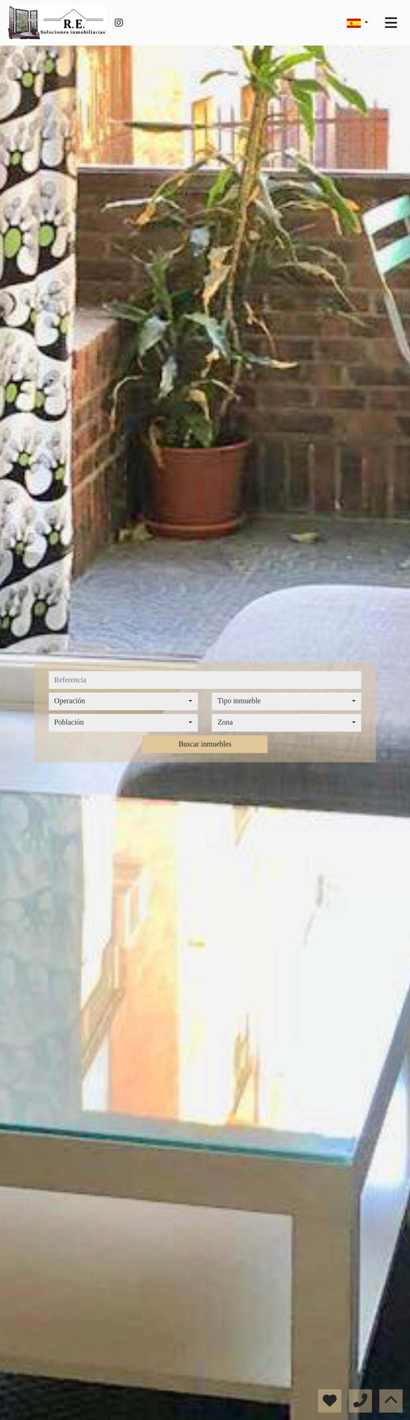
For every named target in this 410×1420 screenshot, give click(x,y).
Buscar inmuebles (204, 744)
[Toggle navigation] (391, 23)
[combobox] (123, 701)
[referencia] (205, 680)
